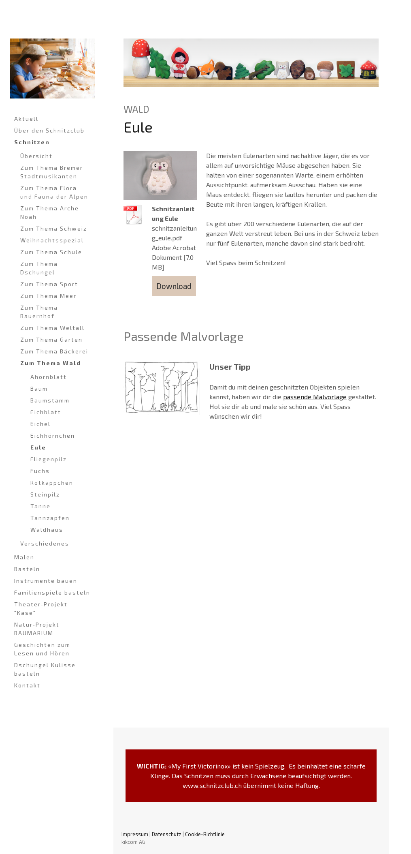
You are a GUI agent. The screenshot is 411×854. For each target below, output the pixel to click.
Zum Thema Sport (49, 283)
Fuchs (40, 470)
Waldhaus (46, 529)
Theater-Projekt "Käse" (41, 608)
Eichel (40, 423)
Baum (39, 388)
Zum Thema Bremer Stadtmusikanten (51, 172)
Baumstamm (50, 400)
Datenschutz (166, 834)
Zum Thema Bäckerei (54, 351)
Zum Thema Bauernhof (39, 311)
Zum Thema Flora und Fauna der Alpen (54, 192)
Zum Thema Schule (51, 251)
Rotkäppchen (51, 482)
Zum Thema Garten (51, 339)
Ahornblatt (48, 376)
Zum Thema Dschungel (39, 268)
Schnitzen (32, 142)
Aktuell (26, 118)
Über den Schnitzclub (49, 130)
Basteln (27, 568)
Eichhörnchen (52, 435)
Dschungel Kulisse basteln (45, 669)
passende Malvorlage (315, 396)
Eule (38, 447)
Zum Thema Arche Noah (49, 212)
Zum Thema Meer (48, 295)
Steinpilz (45, 494)
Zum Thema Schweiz (53, 228)
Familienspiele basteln (52, 592)
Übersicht (36, 155)
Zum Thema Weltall (52, 327)
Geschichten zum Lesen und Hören (42, 649)
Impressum (134, 834)
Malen (24, 557)
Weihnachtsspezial (52, 240)
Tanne (40, 506)
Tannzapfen (50, 517)
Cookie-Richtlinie (205, 834)
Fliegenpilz (48, 459)
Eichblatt (45, 412)
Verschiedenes (44, 543)
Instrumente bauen (45, 580)
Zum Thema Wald (50, 363)
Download (174, 286)
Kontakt (27, 685)
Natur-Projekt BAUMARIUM (37, 628)
